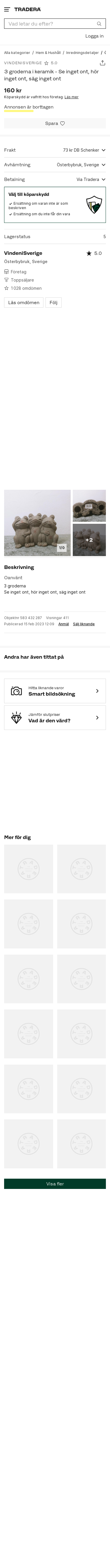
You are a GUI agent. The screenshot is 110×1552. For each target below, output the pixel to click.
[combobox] (55, 23)
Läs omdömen (23, 302)
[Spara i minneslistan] (55, 123)
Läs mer (72, 97)
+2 (89, 540)
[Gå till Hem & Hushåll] (48, 52)
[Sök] (99, 23)
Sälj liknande (84, 624)
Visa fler (55, 1183)
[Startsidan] (27, 9)
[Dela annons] (102, 63)
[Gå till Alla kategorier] (17, 52)
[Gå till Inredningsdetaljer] (82, 52)
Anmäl (63, 624)
